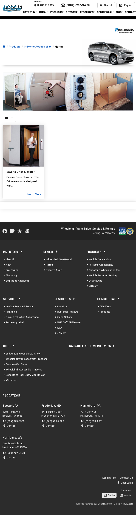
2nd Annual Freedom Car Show (23, 353)
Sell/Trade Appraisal (17, 280)
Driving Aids (95, 280)
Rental (42, 13)
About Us (62, 306)
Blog (118, 13)
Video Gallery (64, 316)
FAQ (59, 327)
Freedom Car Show (16, 363)
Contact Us (126, 477)
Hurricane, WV (45, 5)
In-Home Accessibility (101, 264)
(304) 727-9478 (75, 6)
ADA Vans (105, 306)
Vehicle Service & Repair (19, 306)
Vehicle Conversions (100, 259)
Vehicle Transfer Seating (103, 275)
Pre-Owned (12, 269)
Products (56, 13)
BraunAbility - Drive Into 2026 (89, 346)
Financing (11, 275)
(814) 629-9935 (15, 420)
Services (71, 13)
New (8, 264)
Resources (87, 13)
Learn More (34, 194)
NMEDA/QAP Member (69, 322)
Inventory (29, 13)
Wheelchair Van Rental (59, 259)
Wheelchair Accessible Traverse (24, 369)
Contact (130, 13)
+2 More (61, 332)
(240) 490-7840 (55, 420)
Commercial (104, 13)
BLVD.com (128, 503)
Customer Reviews (67, 311)
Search (106, 5)
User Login (125, 482)
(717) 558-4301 (94, 420)
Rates (49, 264)
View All (10, 259)
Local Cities (109, 477)
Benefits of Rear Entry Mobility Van (25, 374)
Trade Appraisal (15, 322)
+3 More (93, 285)
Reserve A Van (54, 269)
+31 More (11, 379)
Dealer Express (105, 503)
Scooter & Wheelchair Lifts (104, 269)
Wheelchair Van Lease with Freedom (26, 358)
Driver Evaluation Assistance (22, 316)
